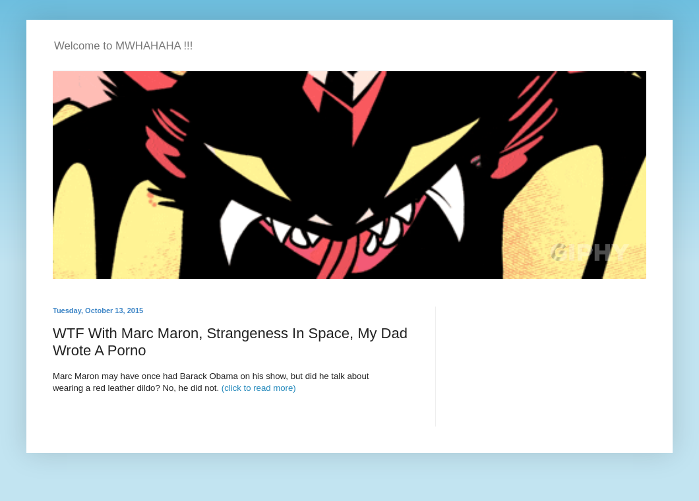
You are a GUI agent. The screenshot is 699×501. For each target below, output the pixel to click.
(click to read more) (259, 388)
